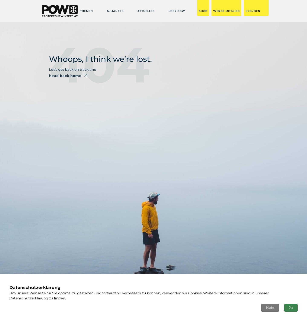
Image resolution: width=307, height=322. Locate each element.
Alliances (115, 11)
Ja (291, 308)
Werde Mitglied (226, 11)
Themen (86, 11)
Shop (203, 11)
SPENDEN (253, 11)
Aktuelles (146, 11)
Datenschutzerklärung (28, 298)
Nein (270, 308)
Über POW (176, 11)
